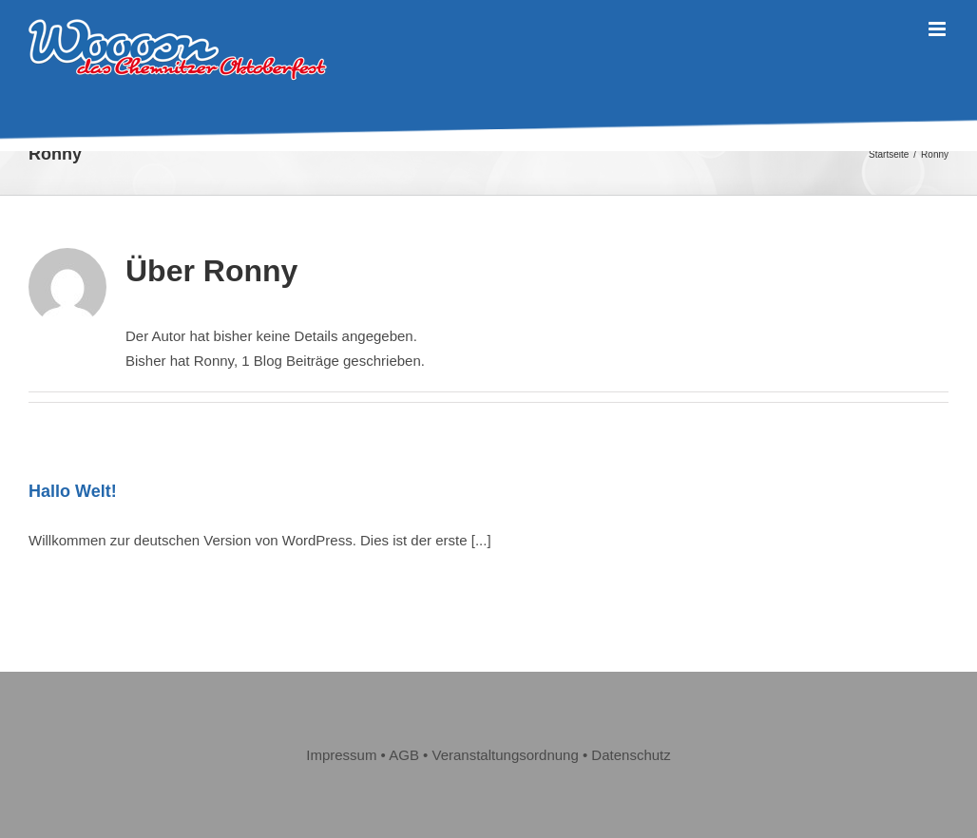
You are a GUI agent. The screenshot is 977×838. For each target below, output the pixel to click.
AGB (404, 755)
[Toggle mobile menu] (938, 29)
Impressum (341, 755)
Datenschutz (630, 755)
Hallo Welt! (73, 491)
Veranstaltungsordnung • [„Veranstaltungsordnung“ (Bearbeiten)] (511, 755)
